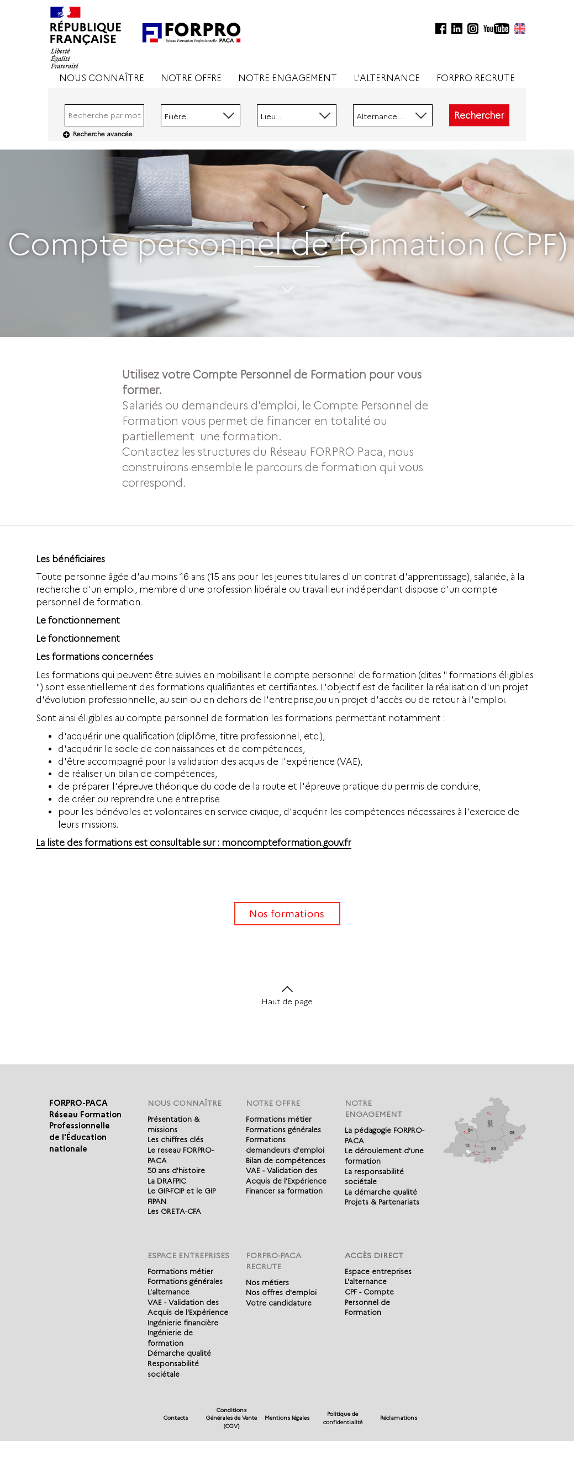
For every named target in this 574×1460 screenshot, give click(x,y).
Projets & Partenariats (382, 1201)
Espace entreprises (378, 1271)
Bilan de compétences (285, 1160)
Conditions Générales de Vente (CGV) (231, 1418)
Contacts (176, 1417)
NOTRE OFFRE (191, 78)
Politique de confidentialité (342, 1417)
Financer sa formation (284, 1190)
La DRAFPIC (167, 1180)
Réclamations (398, 1417)
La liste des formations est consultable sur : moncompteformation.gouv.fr (193, 843)
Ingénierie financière (183, 1322)
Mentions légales (287, 1417)
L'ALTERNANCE (387, 78)
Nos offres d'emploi (281, 1292)
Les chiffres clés (175, 1139)
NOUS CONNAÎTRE (101, 78)
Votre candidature (279, 1302)
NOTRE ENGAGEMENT (287, 78)
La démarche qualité (381, 1191)
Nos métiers (267, 1282)
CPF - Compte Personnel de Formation (369, 1302)
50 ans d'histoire (176, 1170)
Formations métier (279, 1119)
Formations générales (283, 1129)
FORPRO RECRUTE (475, 78)
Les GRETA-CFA (174, 1211)
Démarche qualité (179, 1353)
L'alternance (168, 1291)
